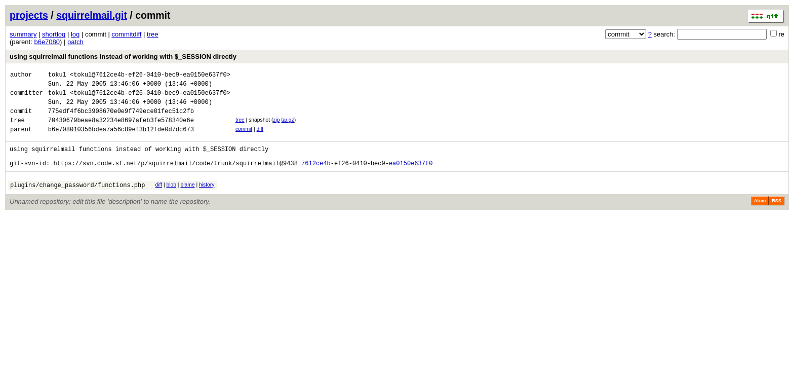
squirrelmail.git (91, 15)
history (206, 200)
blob (171, 200)
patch (75, 42)
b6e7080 (47, 42)
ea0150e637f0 (410, 178)
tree (152, 34)
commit (243, 138)
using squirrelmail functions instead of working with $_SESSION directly (123, 56)
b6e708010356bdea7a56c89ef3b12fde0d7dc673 (121, 139)
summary (23, 34)
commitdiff (126, 34)
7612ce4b (316, 178)
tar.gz (287, 127)
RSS (776, 217)
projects (29, 15)
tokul (57, 75)
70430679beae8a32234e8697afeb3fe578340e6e (121, 129)
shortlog (53, 34)
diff (260, 138)
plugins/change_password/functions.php (77, 201)
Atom (760, 217)
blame (187, 200)
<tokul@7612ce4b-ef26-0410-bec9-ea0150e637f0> (150, 75)
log (75, 34)
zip (276, 127)
